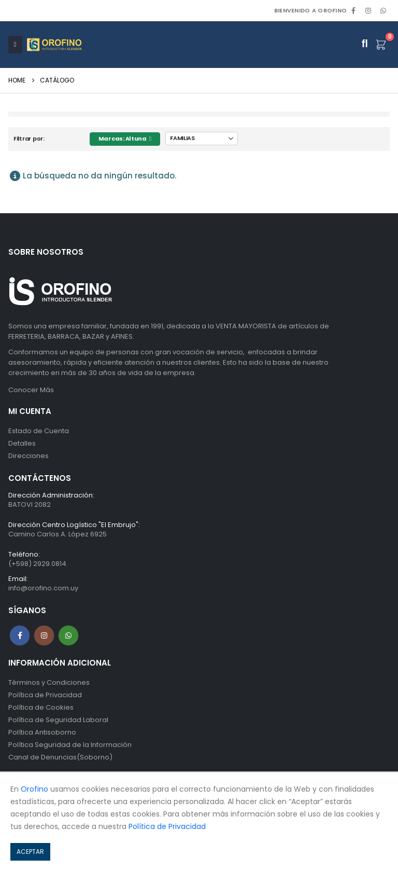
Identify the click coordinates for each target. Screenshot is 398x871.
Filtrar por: (29, 138)
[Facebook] (353, 10)
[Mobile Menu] (15, 44)
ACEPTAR (30, 851)
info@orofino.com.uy (43, 588)
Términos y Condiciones (49, 682)
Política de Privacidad (45, 695)
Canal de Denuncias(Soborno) (60, 757)
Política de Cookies (41, 707)
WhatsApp (383, 10)
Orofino (34, 789)
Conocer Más (31, 390)
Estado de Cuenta (38, 431)
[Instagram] (368, 10)
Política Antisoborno (42, 732)
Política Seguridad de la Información (70, 745)
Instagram (44, 635)
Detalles (22, 443)
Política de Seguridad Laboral (58, 720)
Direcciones (28, 456)
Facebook (19, 635)
